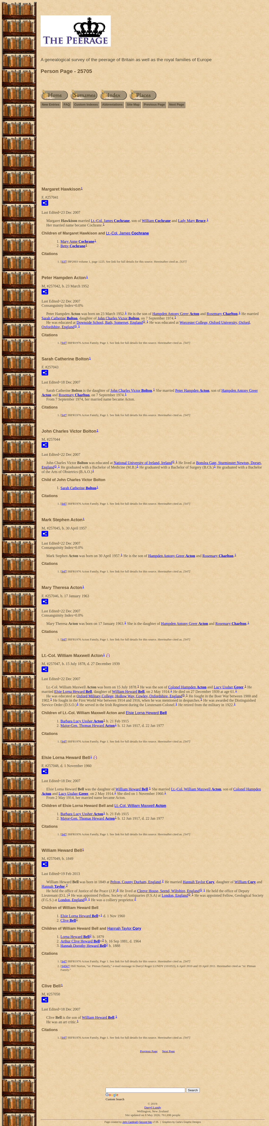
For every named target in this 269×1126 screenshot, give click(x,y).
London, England (175, 895)
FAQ (67, 104)
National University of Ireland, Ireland (143, 463)
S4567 (65, 966)
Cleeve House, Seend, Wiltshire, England (168, 891)
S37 (63, 261)
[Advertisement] (153, 149)
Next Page (176, 104)
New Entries (50, 104)
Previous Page (154, 104)
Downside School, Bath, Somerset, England (110, 322)
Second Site (145, 1122)
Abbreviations (112, 104)
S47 (63, 343)
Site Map (133, 104)
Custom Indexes (86, 104)
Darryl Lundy (152, 1107)
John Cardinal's (130, 1122)
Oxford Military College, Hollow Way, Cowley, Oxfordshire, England (129, 696)
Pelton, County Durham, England (135, 882)
